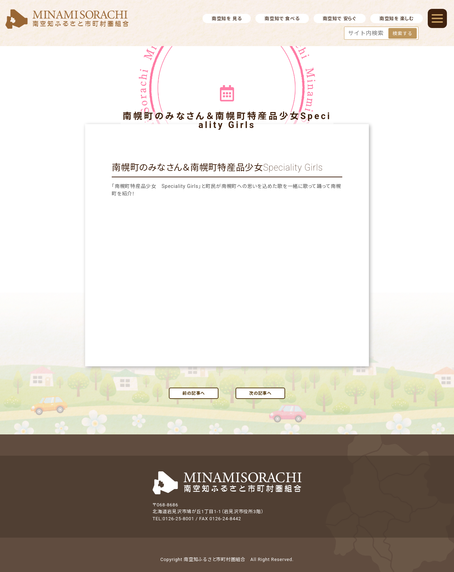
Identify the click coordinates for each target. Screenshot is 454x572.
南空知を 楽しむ (397, 18)
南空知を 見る (227, 18)
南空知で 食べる (282, 18)
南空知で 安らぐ (339, 18)
